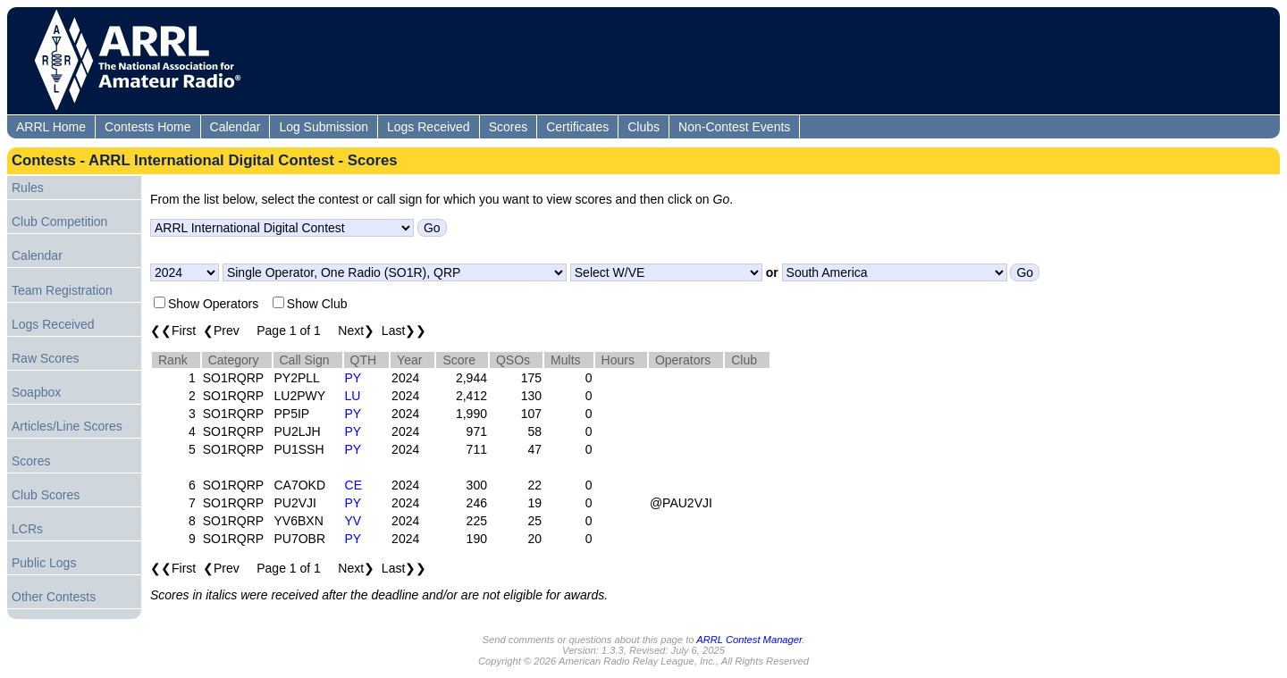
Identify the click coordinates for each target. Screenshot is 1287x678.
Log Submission (323, 127)
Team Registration (62, 290)
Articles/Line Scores (67, 426)
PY (353, 378)
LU (353, 396)
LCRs (27, 529)
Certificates (577, 127)
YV (353, 521)
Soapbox (36, 392)
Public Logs (44, 563)
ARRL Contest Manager (749, 639)
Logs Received (428, 127)
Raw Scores (45, 358)
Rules (28, 187)
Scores (508, 127)
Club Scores (46, 495)
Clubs (643, 127)
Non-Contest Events (734, 127)
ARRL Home (51, 127)
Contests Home (147, 127)
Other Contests (54, 597)
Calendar (235, 127)
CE (353, 485)
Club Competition (59, 221)
